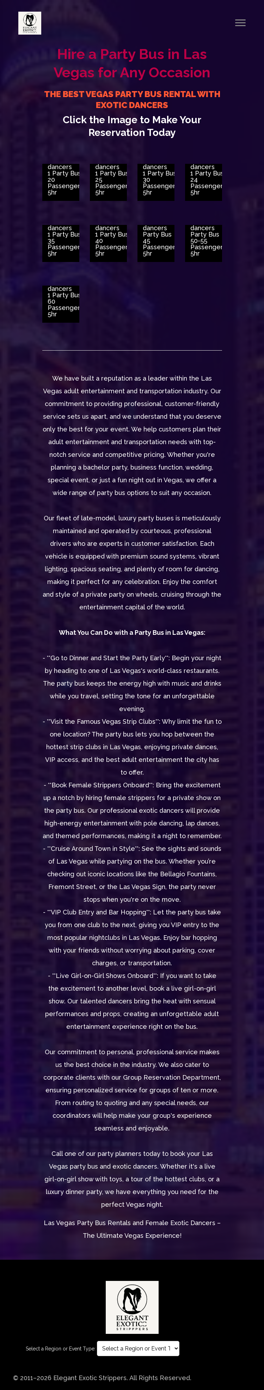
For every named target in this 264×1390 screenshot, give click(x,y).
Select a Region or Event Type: (61, 1349)
